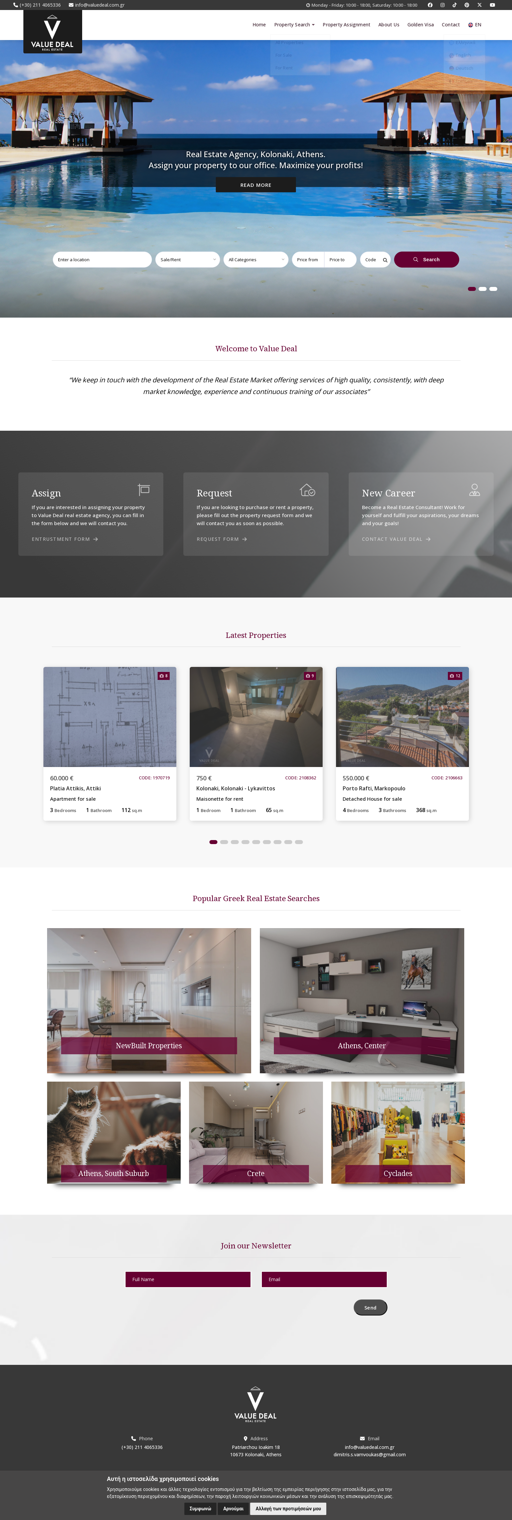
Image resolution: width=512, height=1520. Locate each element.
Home (259, 24)
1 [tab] (472, 289)
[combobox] (99, 259)
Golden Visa (420, 24)
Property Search (294, 24)
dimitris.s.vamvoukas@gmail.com (370, 1454)
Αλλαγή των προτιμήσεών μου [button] (288, 1508)
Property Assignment (346, 24)
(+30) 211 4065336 (142, 1447)
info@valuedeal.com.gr (369, 1447)
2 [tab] (483, 289)
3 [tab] (493, 289)
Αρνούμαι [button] (233, 1508)
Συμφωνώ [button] (200, 1508)
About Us (388, 24)
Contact (451, 24)
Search (426, 259)
